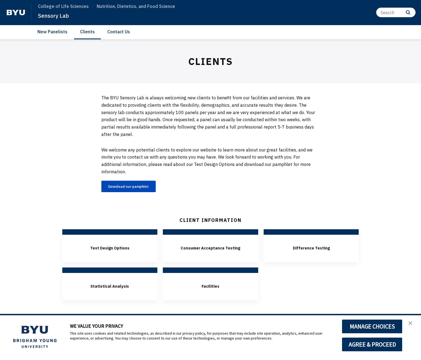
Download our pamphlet (135, 187)
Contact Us (118, 31)
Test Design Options (110, 249)
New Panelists (52, 31)
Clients (87, 31)
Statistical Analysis (110, 295)
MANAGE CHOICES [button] (372, 326)
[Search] (396, 12)
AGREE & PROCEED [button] (372, 344)
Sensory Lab (56, 15)
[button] (412, 325)
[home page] (15, 12)
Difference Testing (311, 249)
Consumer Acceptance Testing (210, 253)
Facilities (210, 295)
